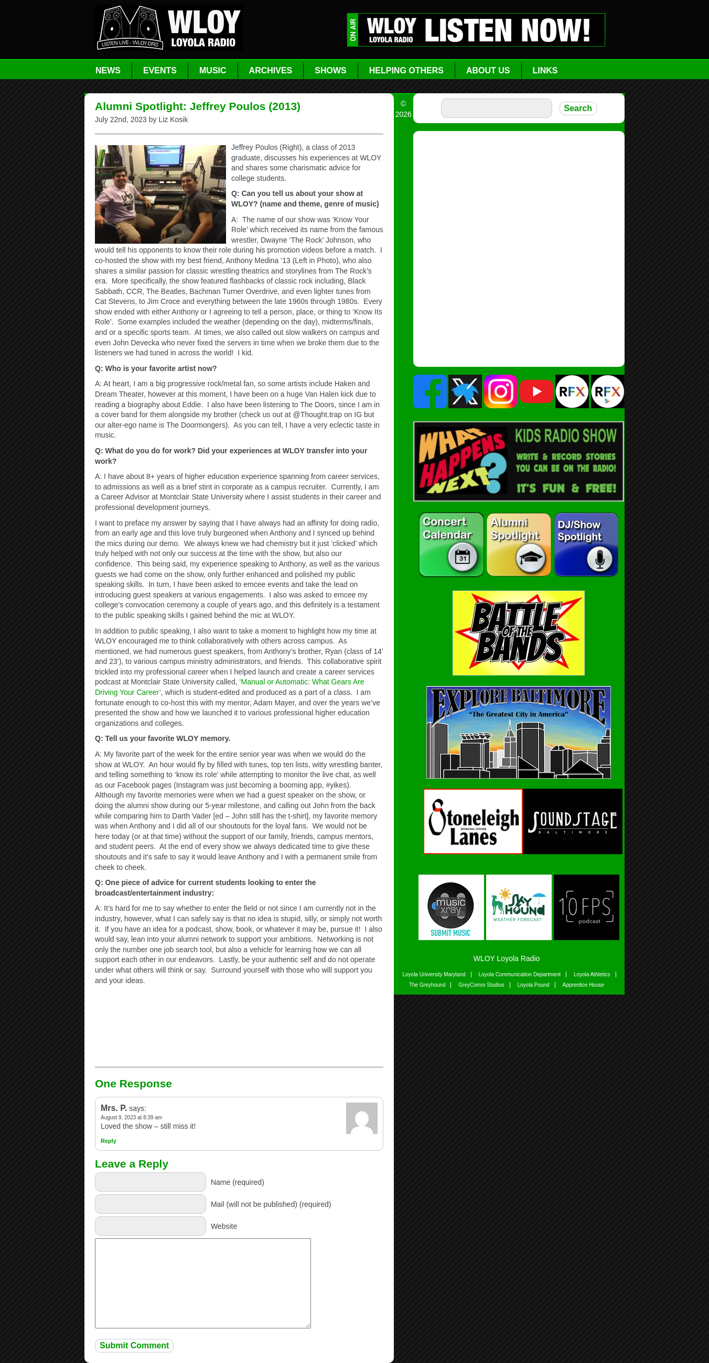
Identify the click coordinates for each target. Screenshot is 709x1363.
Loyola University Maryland (433, 974)
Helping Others (406, 70)
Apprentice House (584, 985)
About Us (488, 70)
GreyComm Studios (481, 985)
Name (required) (237, 1182)
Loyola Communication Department (519, 974)
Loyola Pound (533, 985)
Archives (271, 70)
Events (160, 70)
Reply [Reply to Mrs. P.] (108, 1141)
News (108, 70)
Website (224, 1226)
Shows (330, 70)
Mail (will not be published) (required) (271, 1204)
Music (213, 70)
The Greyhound (427, 985)
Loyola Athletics (592, 974)
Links (545, 70)
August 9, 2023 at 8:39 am (131, 1117)
